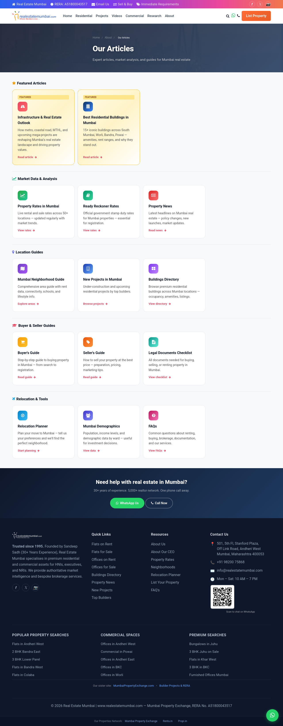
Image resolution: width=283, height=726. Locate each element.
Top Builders (101, 598)
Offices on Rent (104, 559)
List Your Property (165, 582)
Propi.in (182, 721)
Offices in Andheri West (118, 644)
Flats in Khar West (202, 659)
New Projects (102, 590)
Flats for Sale (102, 552)
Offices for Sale (104, 567)
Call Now (159, 503)
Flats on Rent (102, 544)
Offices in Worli (112, 675)
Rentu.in (168, 721)
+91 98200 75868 (231, 562)
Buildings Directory (106, 575)
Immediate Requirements (160, 4)
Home (67, 16)
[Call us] (238, 16)
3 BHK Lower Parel (26, 659)
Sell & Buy (125, 4)
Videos (117, 16)
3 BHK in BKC (199, 667)
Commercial (135, 16)
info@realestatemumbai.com (240, 570)
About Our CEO (162, 552)
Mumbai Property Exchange (141, 721)
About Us (158, 544)
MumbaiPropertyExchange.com (133, 685)
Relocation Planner (166, 575)
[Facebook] (252, 4)
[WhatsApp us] (233, 16)
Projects (102, 16)
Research (154, 16)
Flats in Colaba (23, 675)
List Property (256, 16)
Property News (103, 582)
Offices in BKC (111, 667)
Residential (84, 16)
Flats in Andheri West (28, 644)
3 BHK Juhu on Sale (204, 652)
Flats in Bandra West (27, 667)
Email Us (102, 4)
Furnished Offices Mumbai (208, 675)
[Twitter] (260, 4)
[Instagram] (268, 4)
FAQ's (155, 590)
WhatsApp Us (127, 503)
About (169, 16)
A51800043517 (220, 706)
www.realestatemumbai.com (120, 706)
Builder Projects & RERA (174, 685)
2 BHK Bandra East (26, 652)
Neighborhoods (163, 567)
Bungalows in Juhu (203, 644)
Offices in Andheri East (117, 659)
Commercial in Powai (116, 652)
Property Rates (162, 559)
